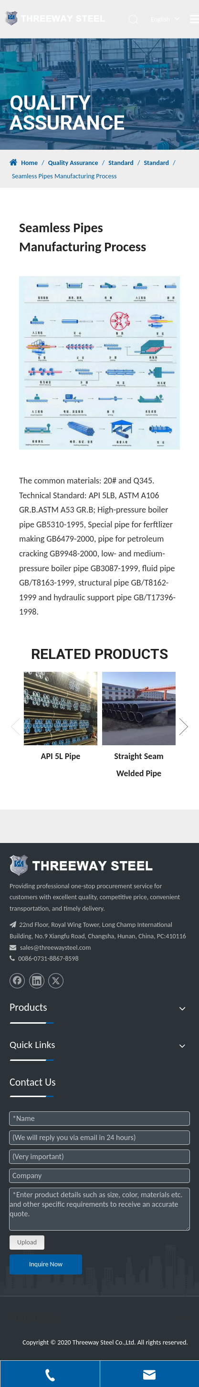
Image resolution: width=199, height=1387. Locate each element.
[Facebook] (17, 980)
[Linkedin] (36, 980)
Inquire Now (46, 1264)
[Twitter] (55, 980)
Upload (27, 1242)
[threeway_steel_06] (81, 865)
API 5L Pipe (61, 756)
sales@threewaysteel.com (55, 948)
